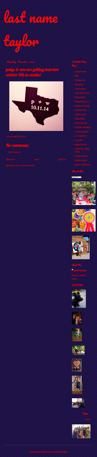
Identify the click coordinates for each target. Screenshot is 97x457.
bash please (79, 84)
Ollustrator (47, 452)
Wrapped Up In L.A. (82, 102)
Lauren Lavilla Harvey (83, 165)
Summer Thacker (81, 156)
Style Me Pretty (81, 110)
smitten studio (80, 72)
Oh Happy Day (80, 80)
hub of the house (79, 270)
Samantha (79, 140)
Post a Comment (14, 152)
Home (37, 159)
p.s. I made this (81, 136)
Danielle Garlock (81, 160)
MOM (76, 76)
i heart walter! (80, 89)
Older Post (62, 159)
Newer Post (10, 159)
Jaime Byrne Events (82, 93)
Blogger (64, 452)
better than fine (81, 123)
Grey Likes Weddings (83, 127)
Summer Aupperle (81, 132)
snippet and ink (81, 144)
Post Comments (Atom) (25, 165)
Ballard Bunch (80, 119)
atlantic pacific (80, 114)
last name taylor (30, 28)
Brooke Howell (80, 97)
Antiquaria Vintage (82, 106)
